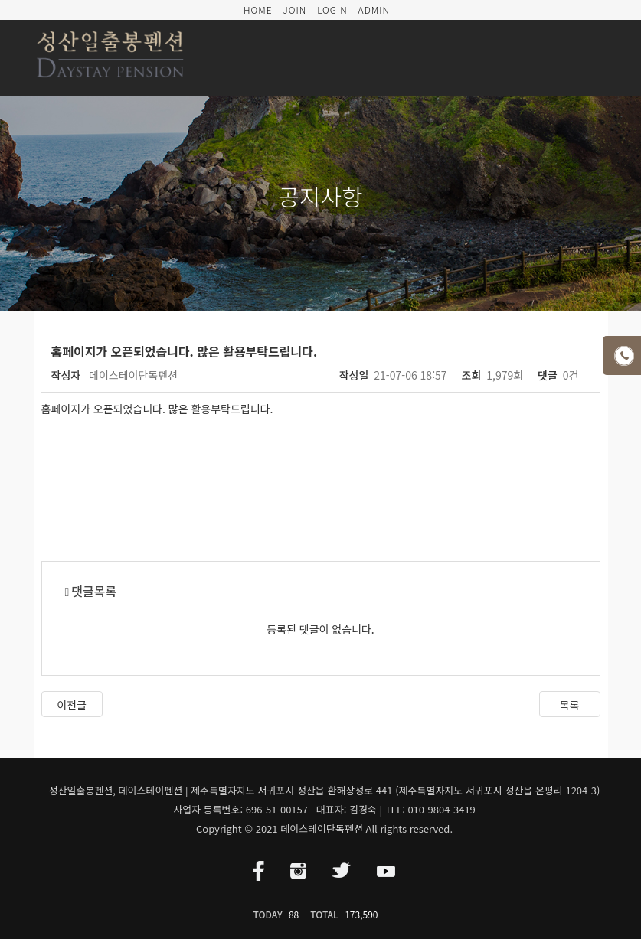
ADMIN (374, 9)
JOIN (295, 9)
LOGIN (332, 9)
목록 (570, 704)
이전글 (72, 704)
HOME (258, 9)
